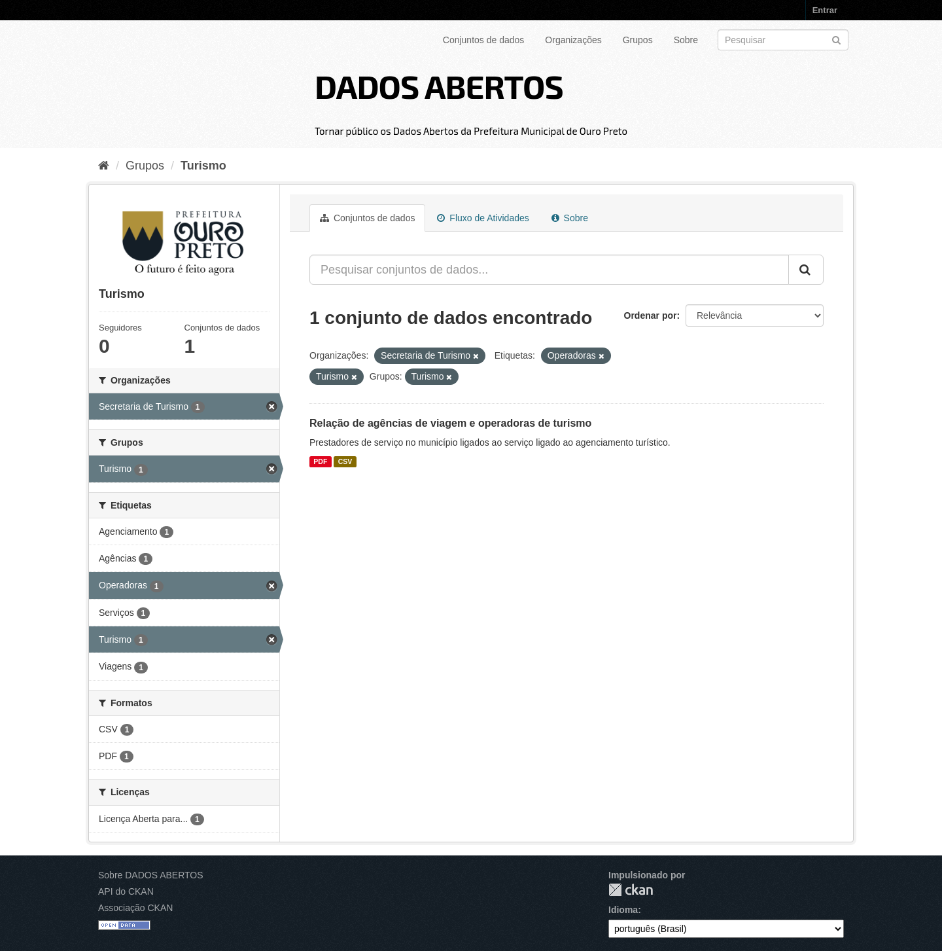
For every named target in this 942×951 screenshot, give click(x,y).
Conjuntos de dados (484, 40)
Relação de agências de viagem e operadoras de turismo (450, 423)
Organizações (573, 40)
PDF (320, 461)
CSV (345, 461)
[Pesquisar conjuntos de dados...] (549, 270)
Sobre (686, 40)
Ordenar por (650, 315)
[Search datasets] (783, 39)
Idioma (623, 910)
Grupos (638, 40)
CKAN (630, 890)
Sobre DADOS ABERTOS (150, 875)
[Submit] (836, 39)
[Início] (103, 165)
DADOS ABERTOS (439, 85)
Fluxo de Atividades (483, 218)
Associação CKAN (135, 908)
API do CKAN (126, 891)
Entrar (824, 10)
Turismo (203, 165)
